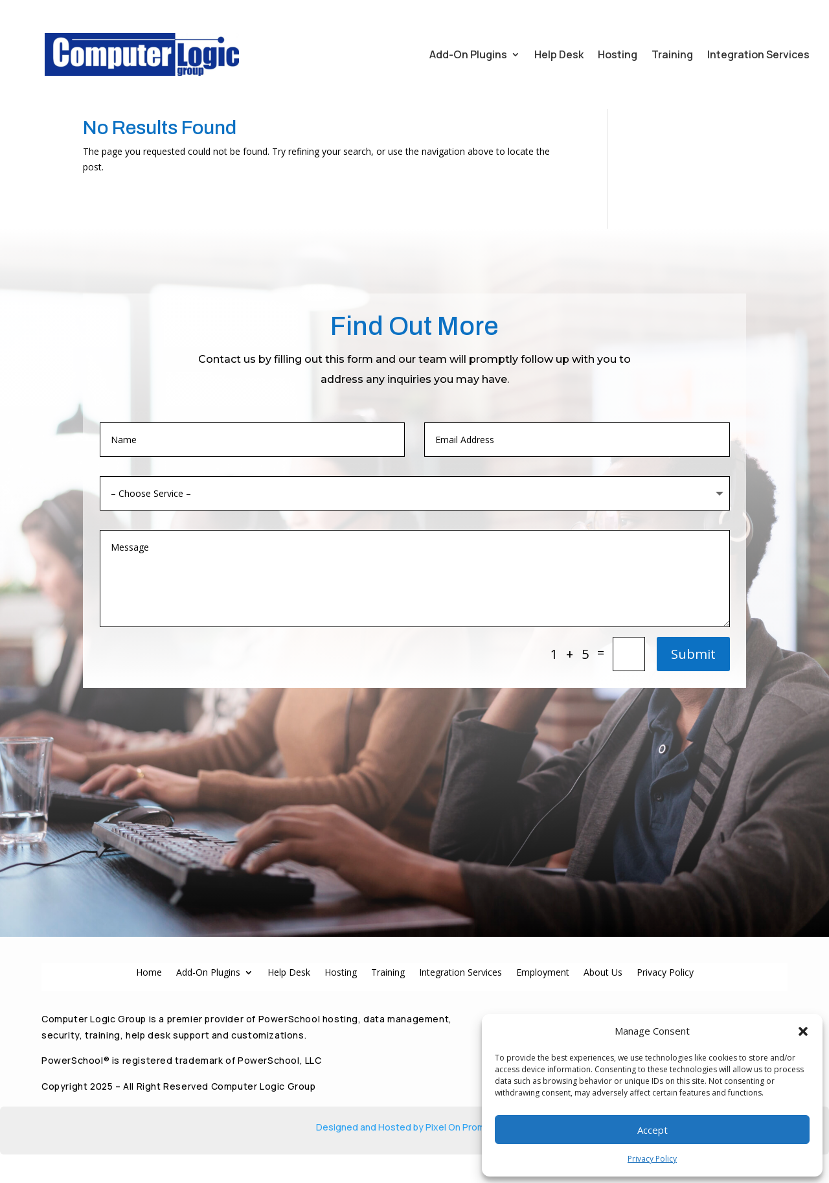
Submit (693, 694)
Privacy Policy (652, 1158)
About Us (603, 999)
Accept (652, 1129)
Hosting (617, 54)
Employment (542, 999)
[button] (803, 1031)
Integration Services (758, 54)
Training (672, 54)
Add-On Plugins (468, 54)
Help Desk (559, 54)
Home (149, 999)
